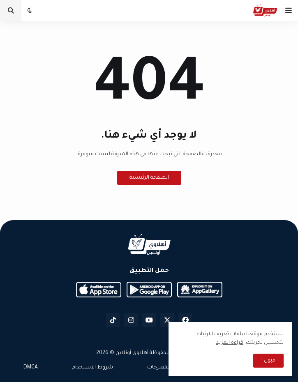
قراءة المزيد (229, 343)
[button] (288, 11)
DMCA (30, 367)
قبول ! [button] (268, 361)
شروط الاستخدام (92, 367)
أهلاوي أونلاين (132, 353)
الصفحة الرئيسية (149, 178)
